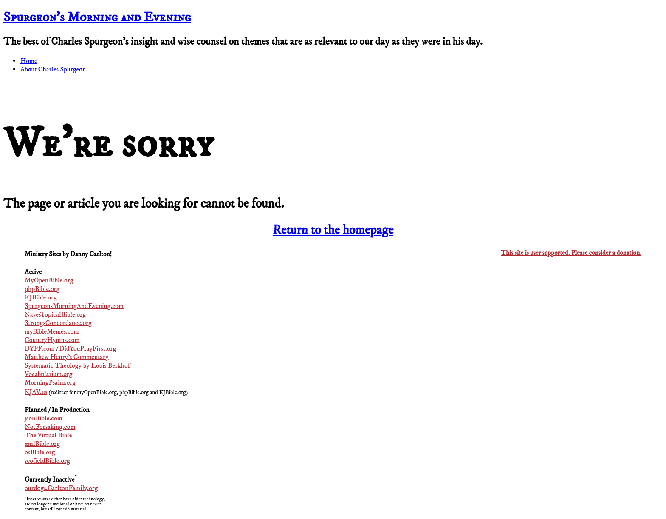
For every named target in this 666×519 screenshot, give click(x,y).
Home (28, 61)
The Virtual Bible (48, 435)
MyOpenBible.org (49, 280)
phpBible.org (42, 289)
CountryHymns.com (52, 340)
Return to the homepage (333, 230)
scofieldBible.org (47, 460)
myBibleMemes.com (52, 331)
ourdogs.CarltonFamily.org (61, 488)
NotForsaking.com (50, 426)
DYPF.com (40, 348)
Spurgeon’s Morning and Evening (97, 17)
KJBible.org (41, 297)
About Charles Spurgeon (53, 69)
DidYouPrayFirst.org (87, 348)
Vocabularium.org (49, 374)
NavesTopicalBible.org (55, 314)
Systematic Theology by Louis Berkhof (77, 365)
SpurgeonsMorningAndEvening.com (74, 306)
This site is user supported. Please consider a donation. (571, 253)
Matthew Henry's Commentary (67, 357)
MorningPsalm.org (50, 382)
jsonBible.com (43, 418)
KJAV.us (36, 392)
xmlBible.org (42, 443)
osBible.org (40, 452)
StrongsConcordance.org (58, 323)
